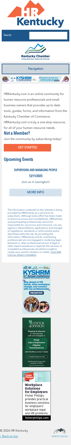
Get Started (27, 147)
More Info (35, 192)
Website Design (59, 431)
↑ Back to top (9, 436)
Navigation (35, 68)
